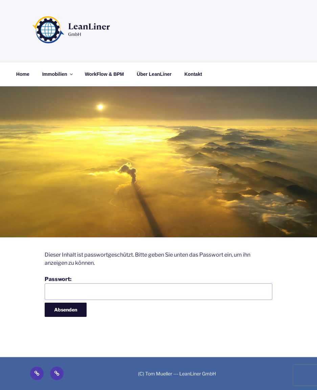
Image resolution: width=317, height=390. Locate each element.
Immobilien (58, 74)
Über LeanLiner (154, 74)
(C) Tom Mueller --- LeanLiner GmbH (177, 373)
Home (22, 74)
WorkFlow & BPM (104, 74)
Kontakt (193, 74)
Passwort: (158, 288)
